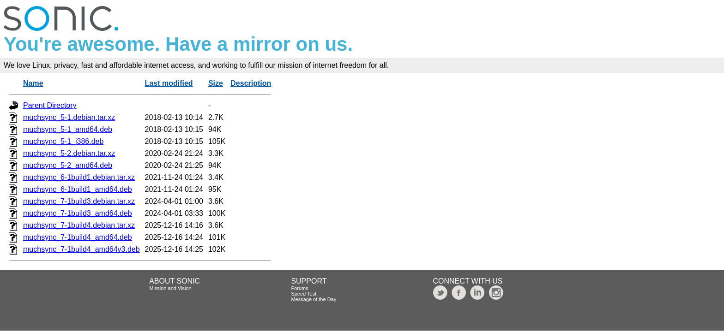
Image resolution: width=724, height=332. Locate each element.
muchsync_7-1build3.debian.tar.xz (79, 201)
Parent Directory (50, 105)
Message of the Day (313, 299)
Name (33, 83)
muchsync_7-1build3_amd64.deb (77, 213)
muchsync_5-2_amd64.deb (67, 165)
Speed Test (303, 293)
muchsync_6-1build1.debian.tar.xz (79, 177)
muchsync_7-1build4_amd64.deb (77, 237)
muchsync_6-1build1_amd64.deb (77, 189)
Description (250, 83)
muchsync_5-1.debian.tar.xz (69, 117)
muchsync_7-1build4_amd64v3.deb (81, 249)
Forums (299, 288)
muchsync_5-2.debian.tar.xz (69, 153)
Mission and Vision (170, 288)
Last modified (169, 83)
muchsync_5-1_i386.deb (63, 141)
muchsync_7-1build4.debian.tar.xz (79, 225)
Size (215, 83)
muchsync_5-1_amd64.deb (67, 129)
